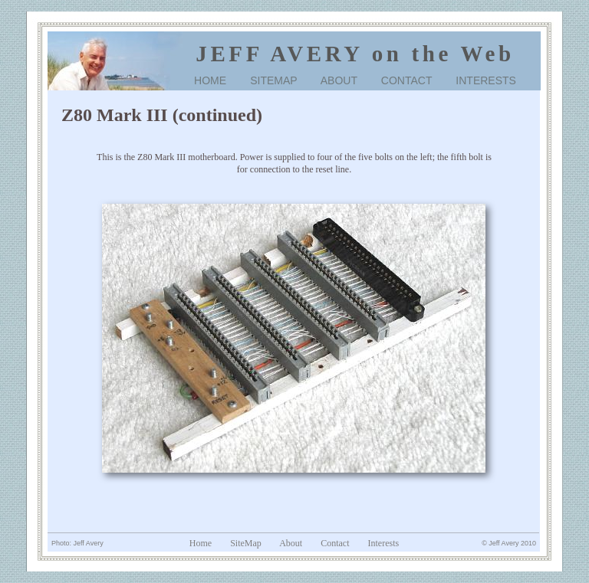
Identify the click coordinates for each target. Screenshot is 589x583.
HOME (210, 80)
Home (200, 543)
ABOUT (339, 80)
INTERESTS (486, 80)
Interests (384, 543)
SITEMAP (273, 80)
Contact (335, 543)
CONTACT (406, 80)
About (290, 543)
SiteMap (246, 543)
